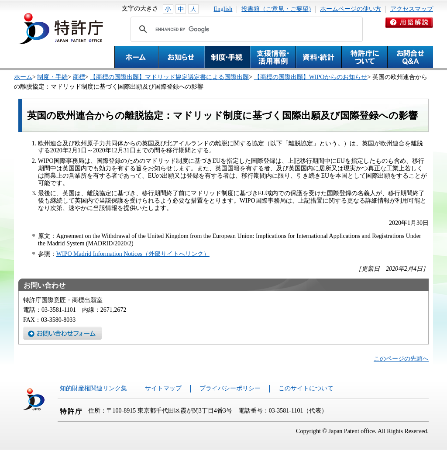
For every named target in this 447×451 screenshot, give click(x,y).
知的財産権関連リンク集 (93, 388)
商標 (79, 77)
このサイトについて (306, 388)
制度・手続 (52, 77)
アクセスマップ (411, 9)
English (223, 9)
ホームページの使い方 (350, 9)
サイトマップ (163, 388)
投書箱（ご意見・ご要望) (276, 9)
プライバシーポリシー (230, 388)
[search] (245, 29)
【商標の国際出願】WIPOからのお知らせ (311, 77)
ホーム (23, 77)
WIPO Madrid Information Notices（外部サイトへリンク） (133, 254)
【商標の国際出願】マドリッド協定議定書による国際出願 (169, 77)
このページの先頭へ (401, 358)
